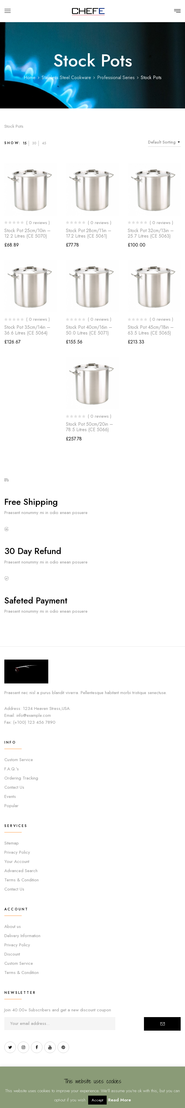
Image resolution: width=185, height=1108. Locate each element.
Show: (12, 143)
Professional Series (116, 77)
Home (30, 77)
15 (25, 143)
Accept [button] (97, 1100)
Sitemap (11, 843)
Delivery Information (22, 936)
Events (10, 796)
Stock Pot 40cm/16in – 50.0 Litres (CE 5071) (89, 330)
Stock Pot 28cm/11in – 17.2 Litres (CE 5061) (88, 233)
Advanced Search (21, 871)
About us (12, 926)
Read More (119, 1100)
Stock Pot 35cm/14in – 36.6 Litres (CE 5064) (27, 330)
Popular (11, 806)
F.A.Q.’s (11, 769)
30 (34, 143)
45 (44, 143)
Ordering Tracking (21, 778)
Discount (12, 954)
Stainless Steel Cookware (66, 77)
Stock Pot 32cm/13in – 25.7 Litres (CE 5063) (151, 233)
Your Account (16, 861)
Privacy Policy (17, 852)
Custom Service (18, 760)
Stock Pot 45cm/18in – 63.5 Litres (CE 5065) (151, 330)
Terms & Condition (21, 880)
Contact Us (14, 787)
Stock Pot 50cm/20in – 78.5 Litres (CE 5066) (89, 427)
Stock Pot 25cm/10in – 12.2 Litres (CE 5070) (27, 233)
